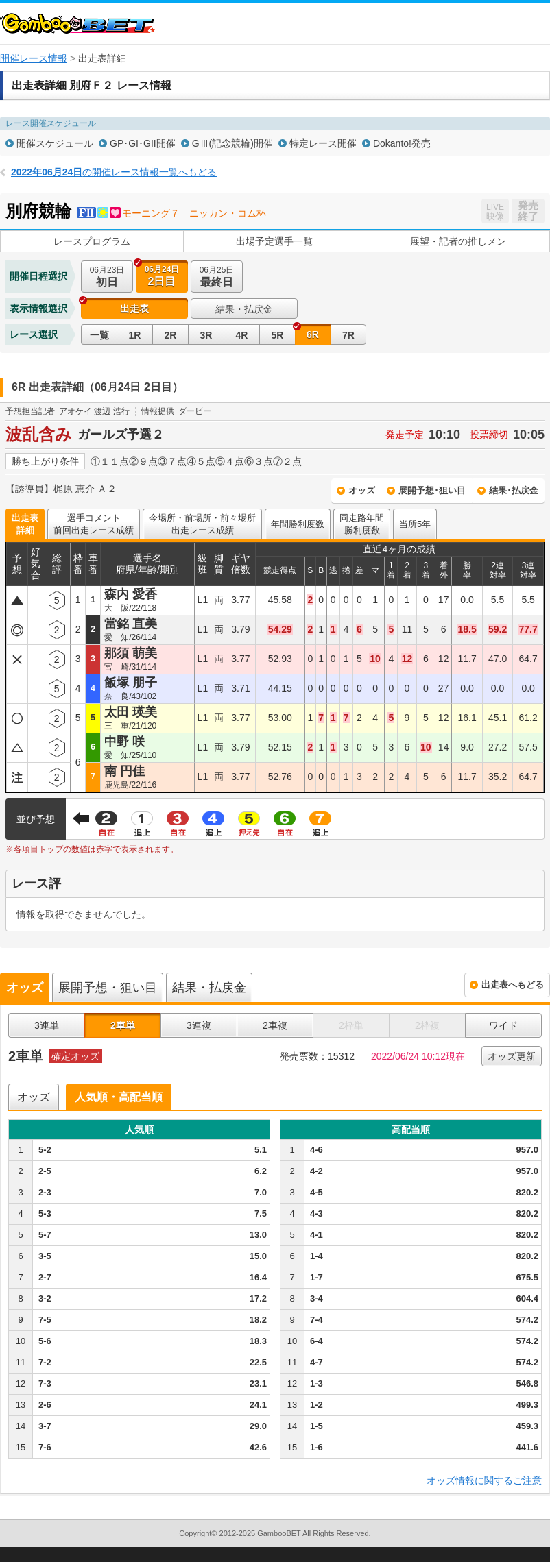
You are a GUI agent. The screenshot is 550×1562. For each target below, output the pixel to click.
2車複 (275, 1025)
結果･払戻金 (513, 490)
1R (135, 335)
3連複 (199, 1025)
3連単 (46, 1025)
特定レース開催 (323, 143)
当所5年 (415, 524)
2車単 (122, 1025)
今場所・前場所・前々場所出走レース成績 (202, 524)
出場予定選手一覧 (274, 241)
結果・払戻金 (244, 309)
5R (278, 335)
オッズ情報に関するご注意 (484, 1480)
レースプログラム (91, 241)
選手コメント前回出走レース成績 (93, 524)
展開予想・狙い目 (107, 987)
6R (313, 334)
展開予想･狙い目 (432, 490)
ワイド (503, 1025)
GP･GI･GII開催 (143, 143)
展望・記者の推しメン (458, 241)
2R (171, 335)
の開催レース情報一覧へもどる (114, 172)
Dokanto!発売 (402, 143)
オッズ (361, 490)
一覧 (99, 335)
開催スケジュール (54, 143)
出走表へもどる (512, 984)
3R (206, 335)
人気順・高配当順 (119, 1097)
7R (348, 335)
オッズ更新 (512, 1056)
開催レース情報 (33, 58)
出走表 (134, 308)
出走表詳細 (25, 524)
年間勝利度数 (297, 524)
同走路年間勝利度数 (361, 524)
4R (242, 335)
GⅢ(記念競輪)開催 (232, 143)
